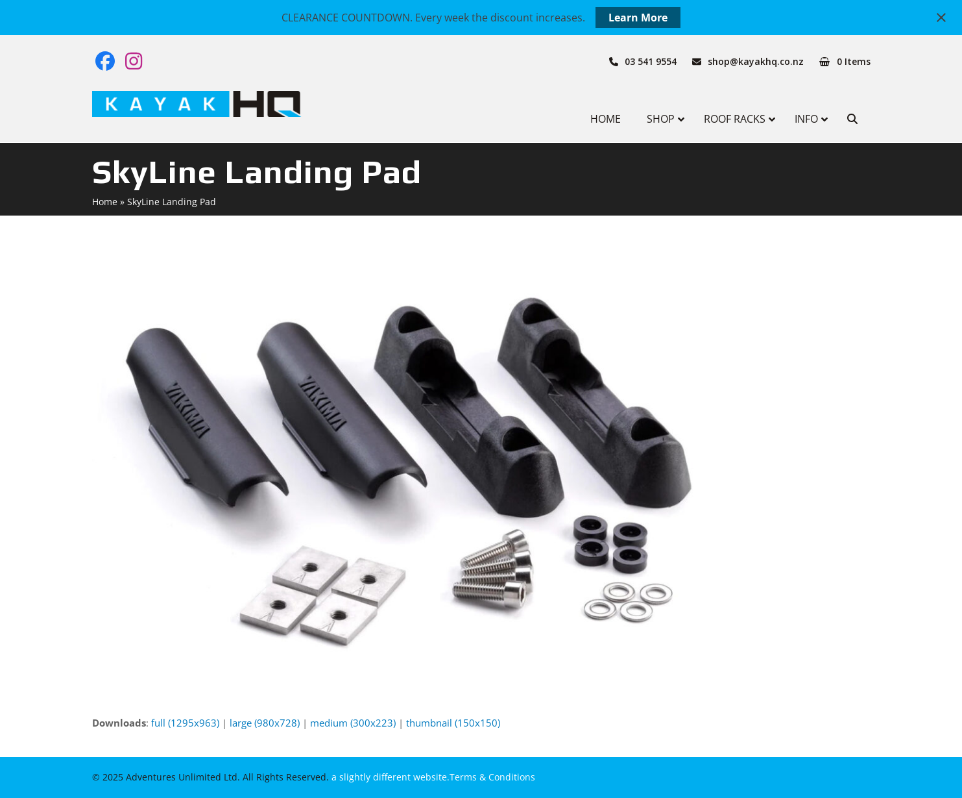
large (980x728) (265, 722)
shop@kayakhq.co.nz (756, 61)
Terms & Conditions (492, 777)
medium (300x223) (353, 722)
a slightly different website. (389, 777)
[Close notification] (941, 17)
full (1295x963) (185, 722)
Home (104, 201)
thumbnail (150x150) (453, 722)
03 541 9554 (651, 61)
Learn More (637, 17)
